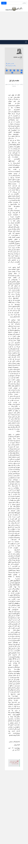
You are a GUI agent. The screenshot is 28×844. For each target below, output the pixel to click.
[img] (12, 73)
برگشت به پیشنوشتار (11, 66)
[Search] (17, 3)
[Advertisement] (13, 25)
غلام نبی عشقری (10, 64)
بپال (4, 3)
